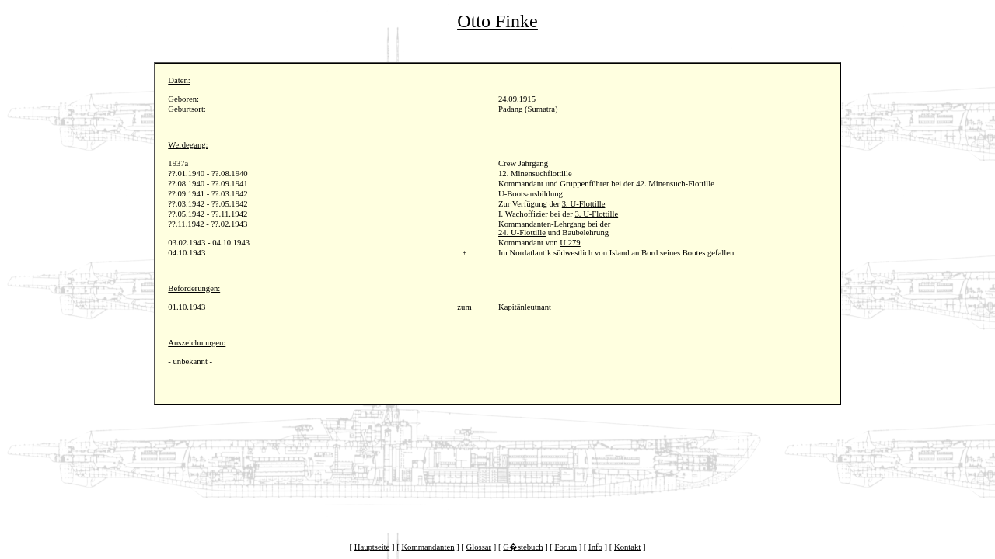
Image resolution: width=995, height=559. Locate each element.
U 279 (570, 242)
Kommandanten (427, 547)
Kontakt (627, 547)
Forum (566, 547)
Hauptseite (372, 547)
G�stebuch (523, 547)
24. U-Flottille (522, 232)
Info (595, 547)
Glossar (479, 547)
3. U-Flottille (584, 204)
